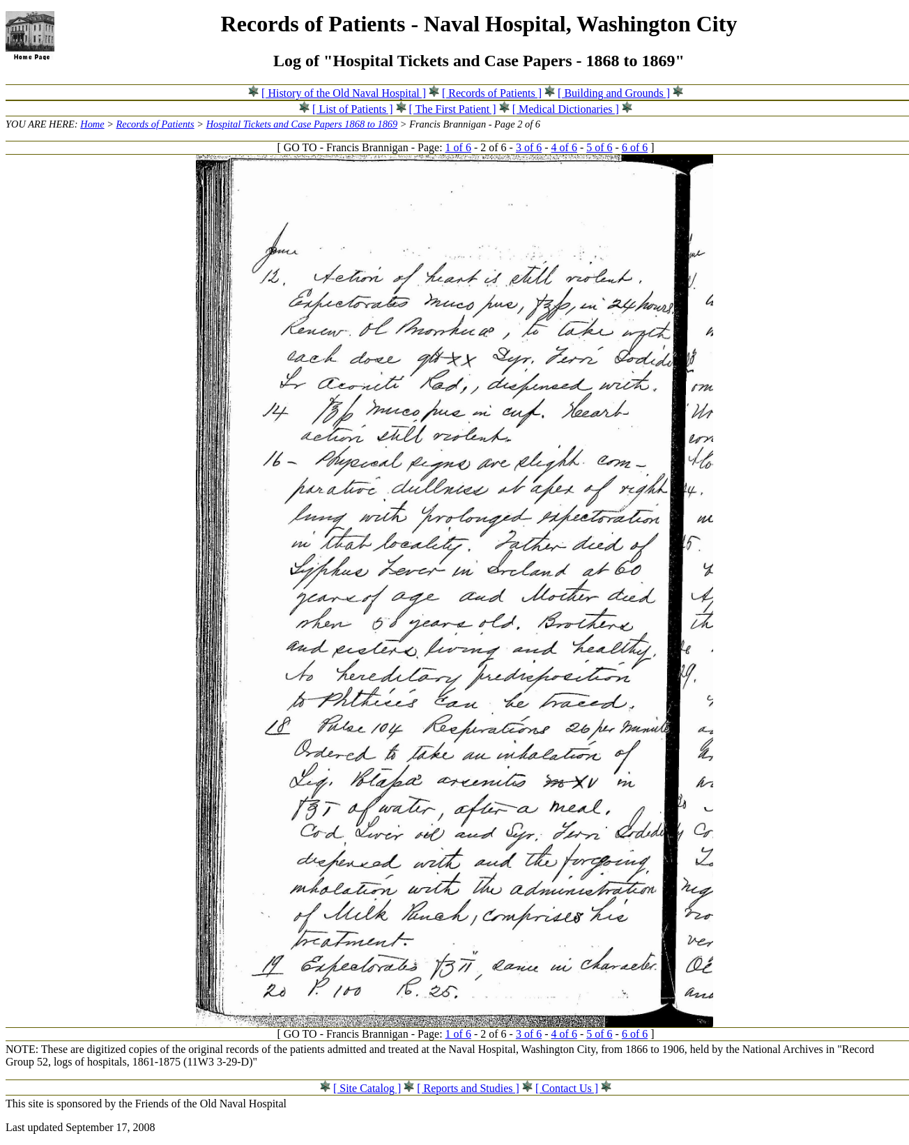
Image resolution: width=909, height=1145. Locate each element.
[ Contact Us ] (566, 1088)
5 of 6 (599, 147)
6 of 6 (635, 147)
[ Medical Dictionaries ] (565, 109)
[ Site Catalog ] (367, 1088)
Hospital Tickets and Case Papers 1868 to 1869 (302, 124)
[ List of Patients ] (352, 109)
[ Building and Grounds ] (614, 93)
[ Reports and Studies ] (468, 1088)
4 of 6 (564, 147)
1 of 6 (458, 147)
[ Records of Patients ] (492, 93)
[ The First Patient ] (452, 109)
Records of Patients (155, 124)
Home (92, 124)
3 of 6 (529, 147)
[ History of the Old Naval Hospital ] (343, 93)
